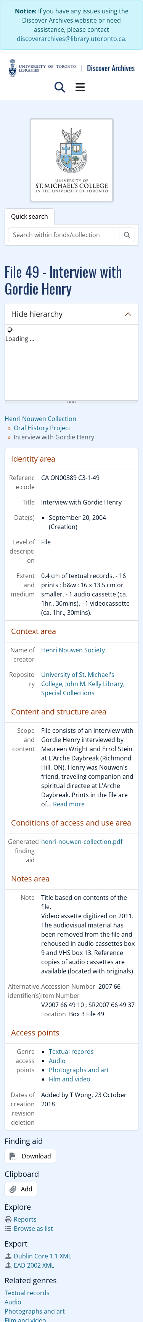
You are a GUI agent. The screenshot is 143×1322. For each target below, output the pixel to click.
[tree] (71, 363)
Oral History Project (42, 428)
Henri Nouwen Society (73, 650)
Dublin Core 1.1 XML (38, 1256)
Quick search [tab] (29, 216)
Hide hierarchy (37, 314)
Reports (21, 1219)
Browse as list (29, 1228)
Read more (69, 804)
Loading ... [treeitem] (19, 338)
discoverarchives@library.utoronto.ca (71, 38)
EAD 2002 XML (29, 1265)
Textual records (71, 1051)
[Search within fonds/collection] (63, 235)
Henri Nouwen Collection (40, 418)
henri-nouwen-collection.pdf (81, 841)
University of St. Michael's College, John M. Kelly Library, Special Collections (83, 683)
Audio (57, 1061)
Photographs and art (79, 1070)
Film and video (69, 1079)
